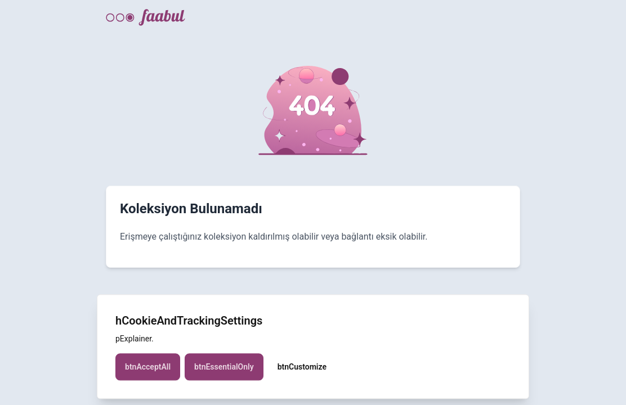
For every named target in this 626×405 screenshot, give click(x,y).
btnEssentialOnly (224, 374)
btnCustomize (302, 374)
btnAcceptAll (148, 374)
